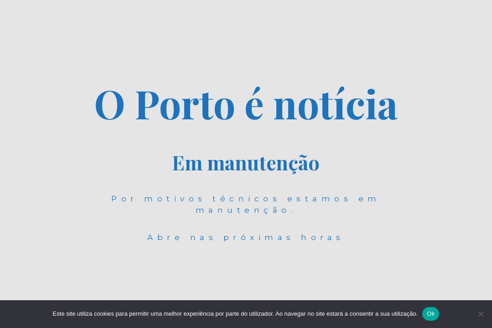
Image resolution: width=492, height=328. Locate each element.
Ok (431, 313)
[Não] (480, 313)
